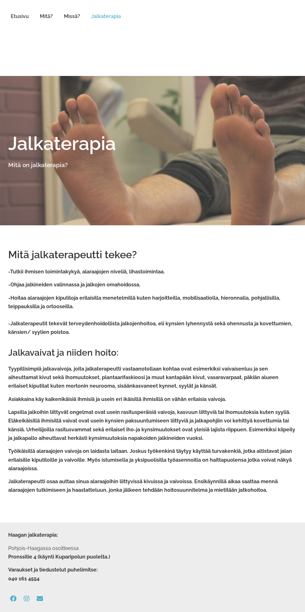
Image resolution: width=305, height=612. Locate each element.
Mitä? (46, 16)
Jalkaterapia (106, 16)
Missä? (72, 16)
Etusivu (20, 16)
